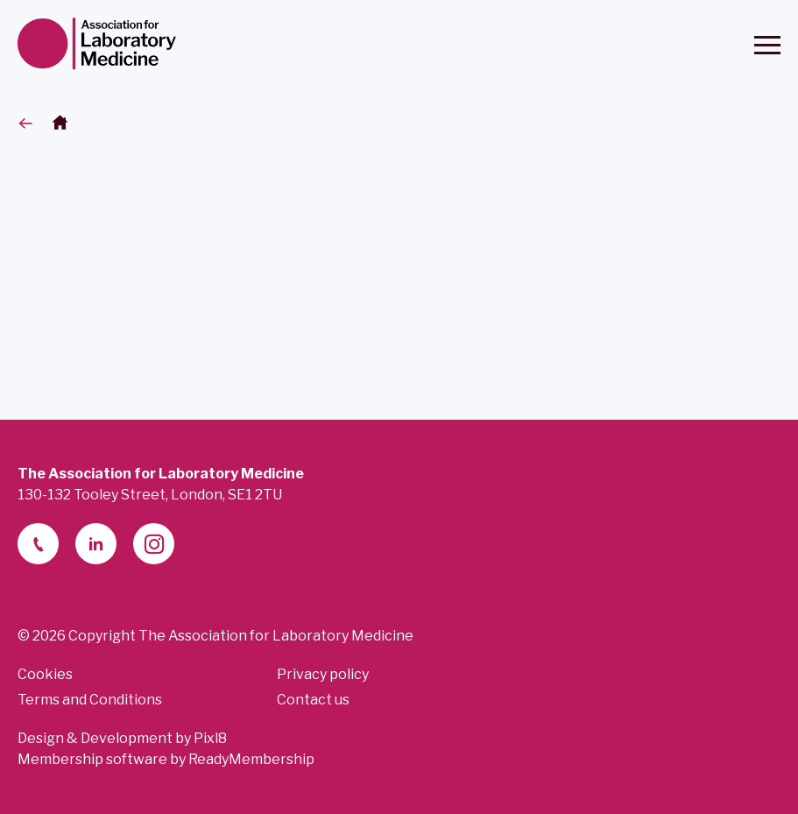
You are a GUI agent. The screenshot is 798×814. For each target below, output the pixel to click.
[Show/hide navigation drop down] (767, 45)
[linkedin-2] (96, 543)
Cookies (45, 674)
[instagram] (153, 543)
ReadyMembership (251, 759)
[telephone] (38, 543)
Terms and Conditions (90, 699)
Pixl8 (210, 738)
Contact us (313, 699)
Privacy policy (323, 674)
